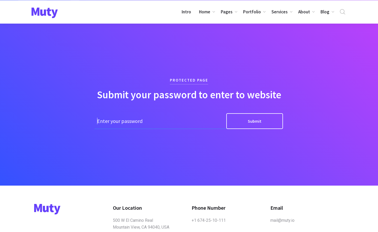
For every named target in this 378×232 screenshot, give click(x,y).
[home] (45, 13)
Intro (186, 12)
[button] (206, 12)
